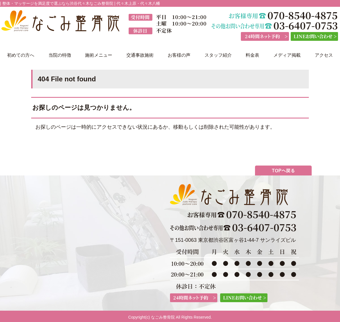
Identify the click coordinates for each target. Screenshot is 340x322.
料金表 (252, 55)
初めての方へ (20, 55)
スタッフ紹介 (218, 55)
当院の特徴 (59, 55)
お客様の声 (179, 55)
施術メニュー (98, 55)
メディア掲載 (287, 55)
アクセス (324, 55)
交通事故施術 (140, 55)
